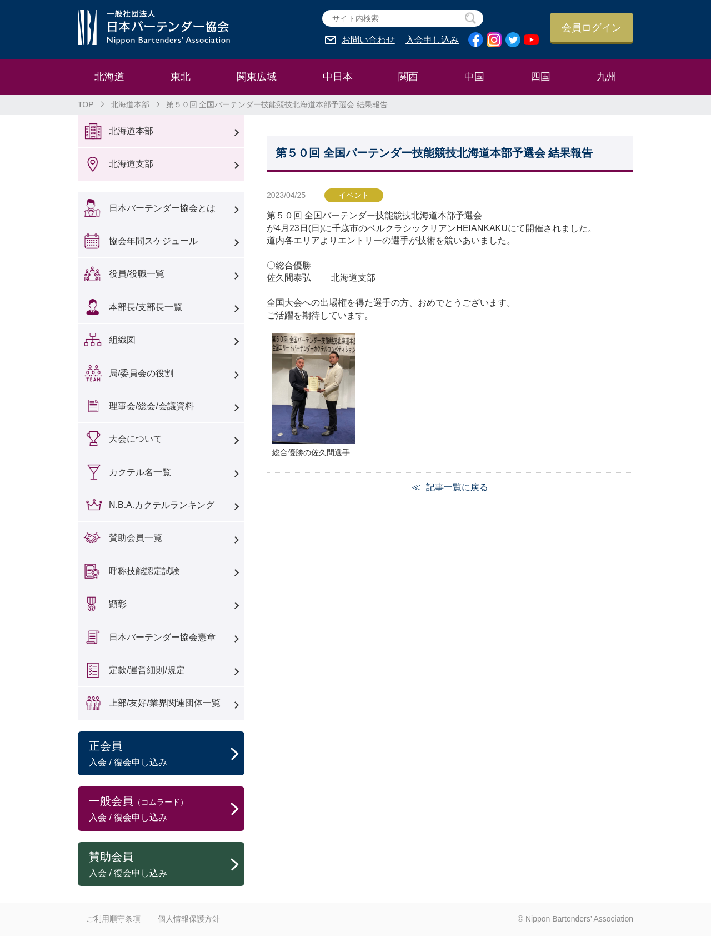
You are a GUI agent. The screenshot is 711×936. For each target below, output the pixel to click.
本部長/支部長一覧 (145, 307)
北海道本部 (130, 104)
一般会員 (166, 809)
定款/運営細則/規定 (147, 670)
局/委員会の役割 (141, 373)
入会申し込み (432, 40)
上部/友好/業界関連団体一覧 (165, 703)
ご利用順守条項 (113, 918)
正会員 (166, 754)
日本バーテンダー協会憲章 (162, 637)
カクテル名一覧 (140, 472)
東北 (181, 76)
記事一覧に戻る (457, 487)
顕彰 (118, 604)
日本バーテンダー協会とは (162, 208)
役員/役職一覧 (136, 273)
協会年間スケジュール (153, 241)
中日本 (338, 76)
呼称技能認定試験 (144, 571)
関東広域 (257, 76)
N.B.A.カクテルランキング (161, 505)
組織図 (122, 340)
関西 (408, 76)
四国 (540, 76)
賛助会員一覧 (135, 537)
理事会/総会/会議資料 (151, 406)
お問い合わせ (368, 40)
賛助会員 (166, 864)
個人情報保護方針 (189, 918)
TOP (86, 104)
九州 (607, 76)
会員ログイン (592, 27)
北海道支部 (131, 163)
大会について (135, 439)
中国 (474, 76)
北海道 (109, 76)
